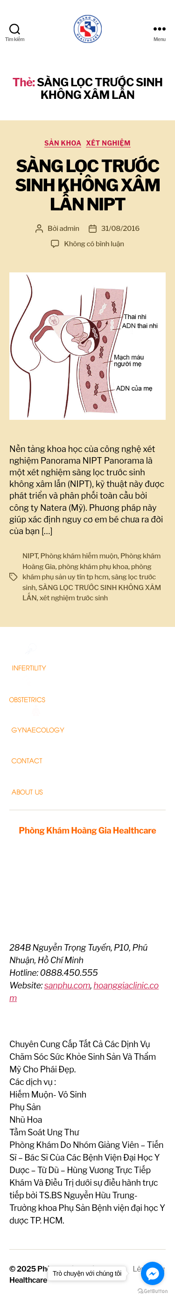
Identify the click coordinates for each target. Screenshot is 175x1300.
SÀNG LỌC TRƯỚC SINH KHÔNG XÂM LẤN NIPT (87, 185)
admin (69, 228)
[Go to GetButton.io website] (153, 1290)
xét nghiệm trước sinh (74, 598)
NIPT (30, 556)
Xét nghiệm (108, 143)
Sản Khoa (62, 143)
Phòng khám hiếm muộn (79, 556)
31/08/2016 (120, 228)
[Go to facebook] (152, 1273)
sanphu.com (67, 985)
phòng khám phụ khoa (93, 567)
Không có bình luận (94, 244)
